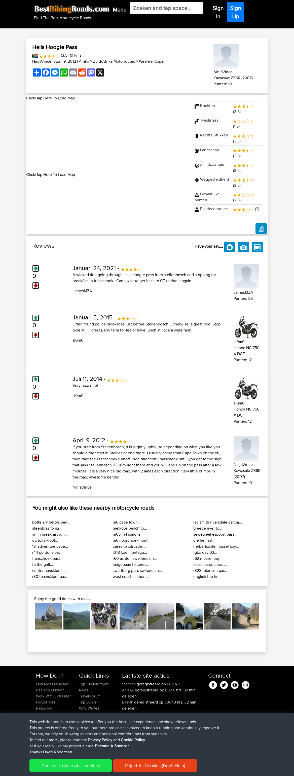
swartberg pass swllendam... (137, 570)
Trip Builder (88, 702)
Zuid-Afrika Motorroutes (114, 61)
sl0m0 (78, 340)
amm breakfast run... (50, 534)
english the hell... (208, 576)
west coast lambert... (131, 576)
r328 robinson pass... (211, 570)
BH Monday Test (172, 738)
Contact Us (88, 714)
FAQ (39, 720)
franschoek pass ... (48, 558)
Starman (129, 684)
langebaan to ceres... (131, 564)
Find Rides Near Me (52, 684)
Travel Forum (89, 696)
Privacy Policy (103, 768)
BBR (170, 684)
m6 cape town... (127, 522)
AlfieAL (128, 690)
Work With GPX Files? (53, 696)
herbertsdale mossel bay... (216, 546)
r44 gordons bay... (47, 552)
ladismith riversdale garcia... (217, 522)
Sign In (218, 12)
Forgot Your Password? (45, 705)
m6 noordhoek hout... (132, 540)
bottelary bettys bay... (51, 522)
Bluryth (128, 702)
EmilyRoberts (133, 714)
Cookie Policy (128, 768)
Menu (119, 10)
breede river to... (207, 528)
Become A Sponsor (52, 714)
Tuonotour (131, 726)
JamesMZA (82, 291)
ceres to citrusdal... (129, 546)
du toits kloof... (45, 540)
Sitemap (83, 768)
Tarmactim (131, 738)
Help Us (85, 720)
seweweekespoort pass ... (215, 534)
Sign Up (235, 12)
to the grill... (42, 564)
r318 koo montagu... (130, 552)
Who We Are (89, 708)
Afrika (84, 61)
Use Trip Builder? (50, 690)
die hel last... (204, 540)
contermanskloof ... (49, 570)
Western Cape (151, 61)
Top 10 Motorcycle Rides (94, 687)
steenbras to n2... (47, 528)
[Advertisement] (106, 136)
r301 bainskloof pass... (51, 576)
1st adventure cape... (50, 546)
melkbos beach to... (130, 528)
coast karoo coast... (210, 564)
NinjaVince (41, 61)
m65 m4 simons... (128, 534)
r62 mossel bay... (208, 558)
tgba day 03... (205, 552)
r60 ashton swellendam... (135, 558)
